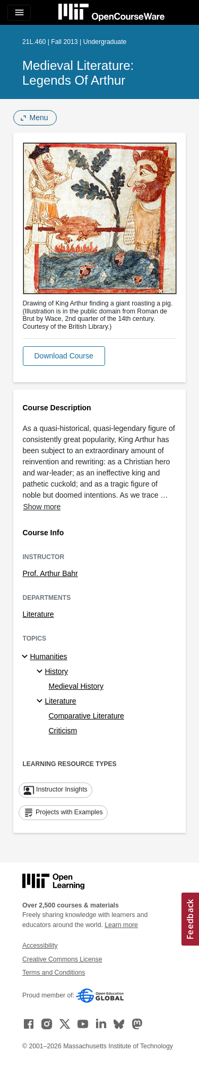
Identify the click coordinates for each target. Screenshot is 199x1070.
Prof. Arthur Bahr (50, 573)
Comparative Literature (86, 716)
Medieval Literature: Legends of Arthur (78, 72)
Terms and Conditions (53, 972)
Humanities (48, 656)
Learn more (121, 925)
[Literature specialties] (41, 701)
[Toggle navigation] (19, 13)
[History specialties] (41, 672)
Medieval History (76, 686)
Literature (38, 614)
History (56, 671)
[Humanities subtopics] (26, 657)
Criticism (63, 730)
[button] (64, 356)
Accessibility (40, 945)
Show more (42, 506)
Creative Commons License (62, 959)
